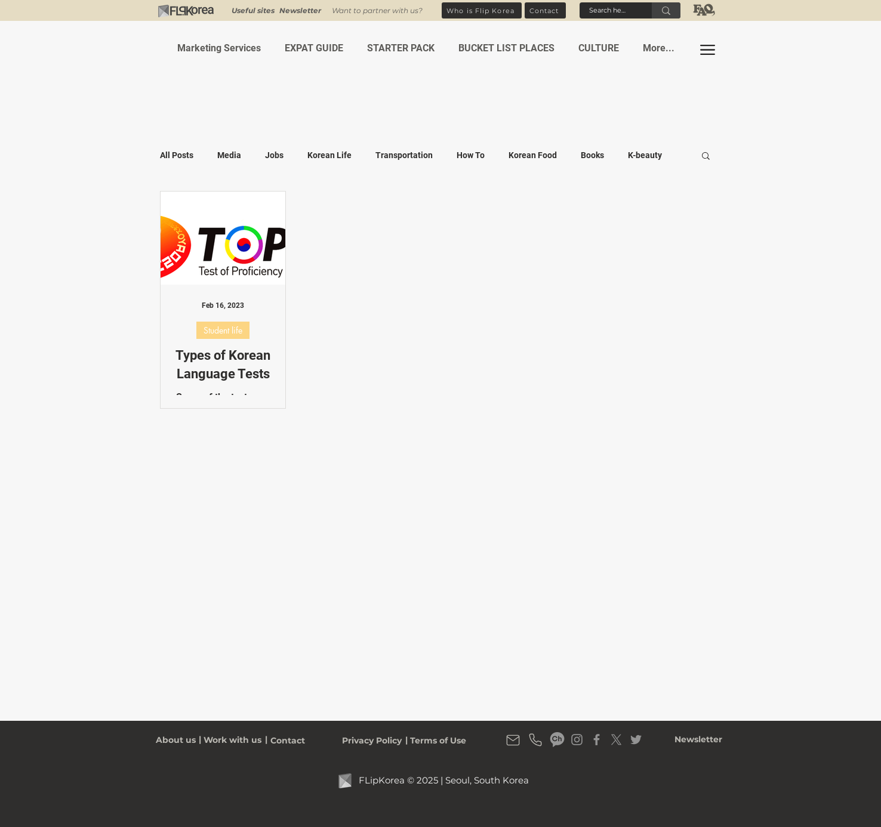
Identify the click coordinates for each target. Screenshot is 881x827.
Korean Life (329, 155)
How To (471, 155)
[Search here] (608, 10)
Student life (223, 330)
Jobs (274, 155)
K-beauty (645, 155)
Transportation (404, 155)
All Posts (176, 155)
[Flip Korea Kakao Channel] (557, 739)
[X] (616, 739)
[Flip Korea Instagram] (576, 739)
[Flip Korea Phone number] (535, 740)
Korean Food (533, 155)
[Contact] (545, 10)
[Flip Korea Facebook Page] (596, 739)
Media (229, 155)
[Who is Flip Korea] (482, 10)
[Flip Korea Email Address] (513, 740)
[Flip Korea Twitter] (636, 739)
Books (592, 155)
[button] (300, 10)
